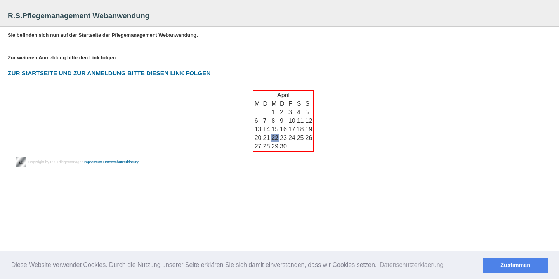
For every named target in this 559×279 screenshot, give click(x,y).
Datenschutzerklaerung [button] (412, 265)
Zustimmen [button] (515, 265)
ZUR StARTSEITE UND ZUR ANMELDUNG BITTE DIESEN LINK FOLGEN (109, 73)
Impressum (93, 162)
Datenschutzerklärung (121, 162)
